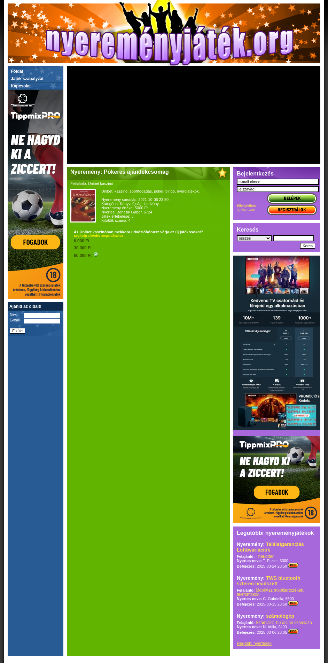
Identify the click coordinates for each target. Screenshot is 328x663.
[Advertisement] (193, 115)
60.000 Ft (86, 255)
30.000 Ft (83, 247)
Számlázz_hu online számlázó (284, 622)
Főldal (17, 71)
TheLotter (264, 556)
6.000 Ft (81, 241)
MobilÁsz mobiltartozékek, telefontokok (270, 592)
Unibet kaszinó (100, 183)
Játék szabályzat (27, 78)
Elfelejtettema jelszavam (246, 208)
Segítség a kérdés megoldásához (98, 235)
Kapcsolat (21, 86)
